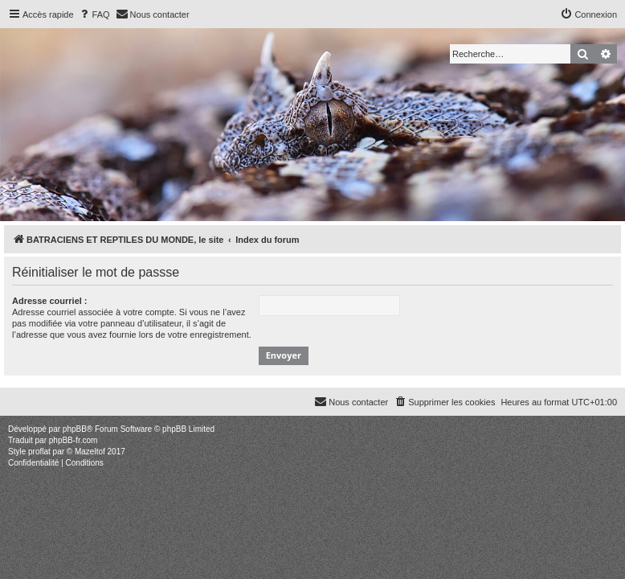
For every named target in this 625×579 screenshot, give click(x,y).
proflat (39, 451)
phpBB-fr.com (73, 440)
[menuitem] (94, 14)
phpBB (75, 429)
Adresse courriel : (50, 301)
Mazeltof (90, 451)
